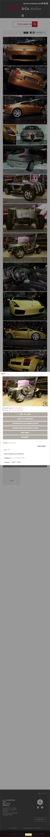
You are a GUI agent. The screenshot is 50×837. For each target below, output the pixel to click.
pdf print (25, 433)
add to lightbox (25, 419)
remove (28, 834)
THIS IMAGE (18, 408)
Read (42, 833)
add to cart (25, 414)
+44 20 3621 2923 (17, 410)
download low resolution (25, 423)
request (25, 437)
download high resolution (25, 428)
